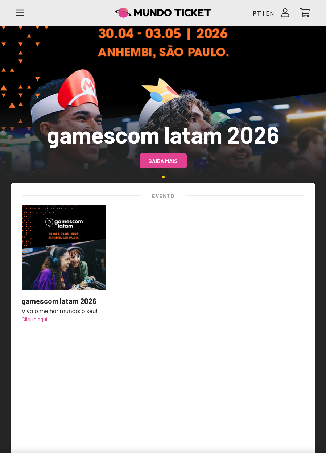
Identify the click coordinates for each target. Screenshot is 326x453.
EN (270, 13)
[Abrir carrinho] (304, 13)
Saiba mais (163, 160)
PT (257, 13)
